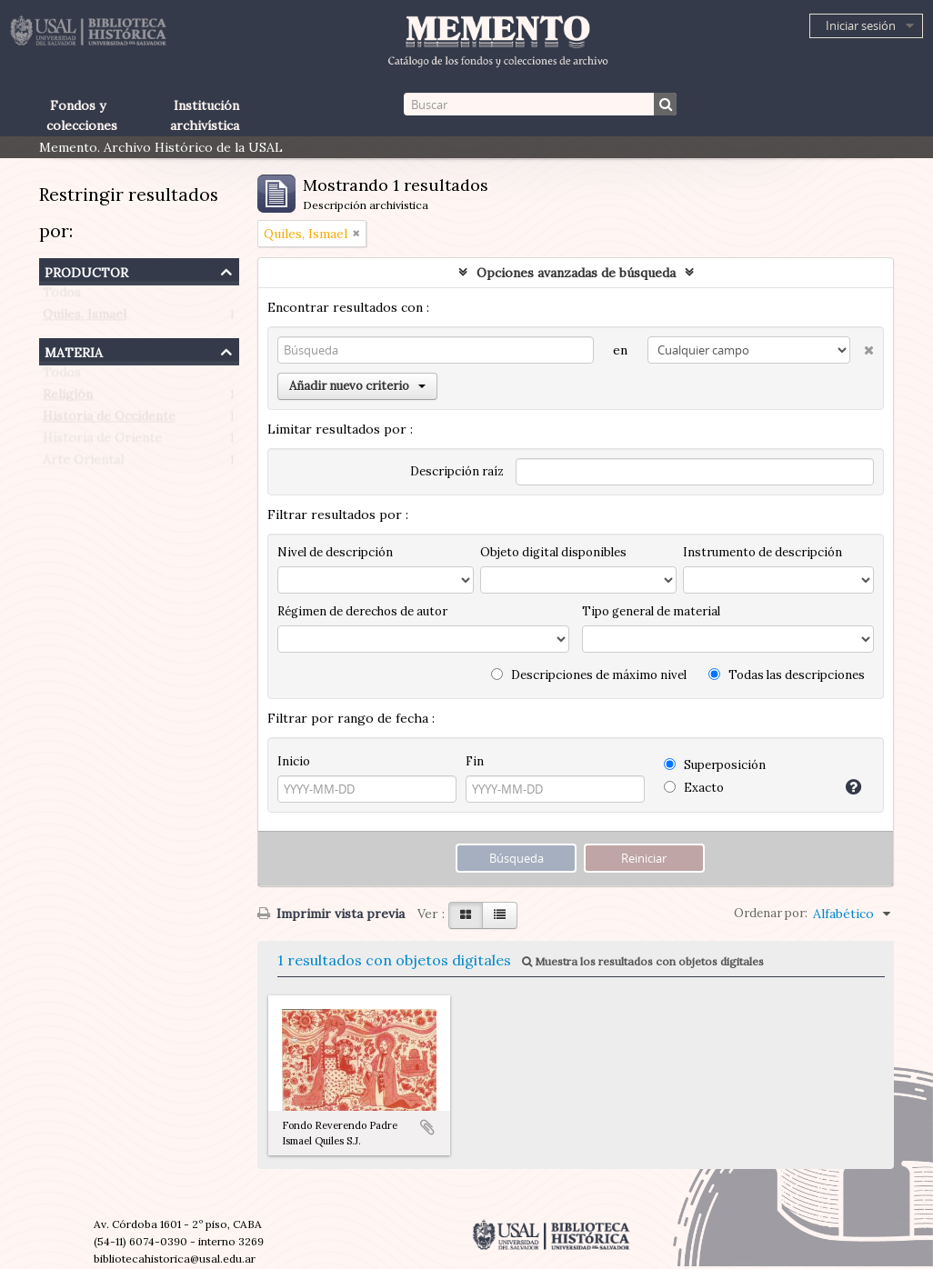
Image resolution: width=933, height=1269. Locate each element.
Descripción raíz (457, 471)
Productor (86, 270)
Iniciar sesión (861, 25)
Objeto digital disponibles (553, 552)
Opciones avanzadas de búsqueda (576, 273)
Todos (62, 296)
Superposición (715, 765)
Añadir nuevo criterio (357, 386)
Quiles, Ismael (84, 318)
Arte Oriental (83, 463)
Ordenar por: (771, 913)
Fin (475, 761)
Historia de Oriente (102, 442)
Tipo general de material (651, 611)
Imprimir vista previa (331, 913)
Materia (74, 350)
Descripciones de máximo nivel (589, 675)
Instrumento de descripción (762, 552)
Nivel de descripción (335, 552)
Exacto (694, 787)
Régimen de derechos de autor (362, 611)
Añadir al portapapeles (427, 1127)
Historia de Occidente (109, 420)
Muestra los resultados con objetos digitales (643, 961)
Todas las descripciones (786, 675)
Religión (68, 398)
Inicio (293, 761)
